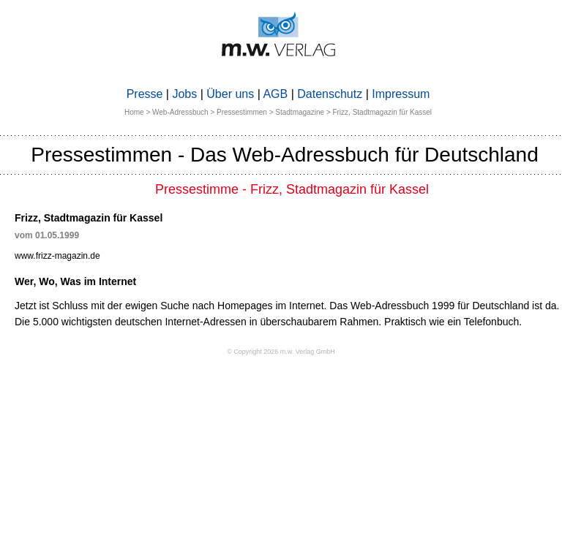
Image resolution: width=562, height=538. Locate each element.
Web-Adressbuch (180, 112)
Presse (145, 94)
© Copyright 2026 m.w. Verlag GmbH (281, 351)
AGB (275, 94)
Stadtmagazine (299, 112)
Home (134, 112)
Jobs (184, 94)
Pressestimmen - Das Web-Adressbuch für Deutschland (285, 154)
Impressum (401, 94)
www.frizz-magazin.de (57, 256)
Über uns (230, 94)
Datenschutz (329, 94)
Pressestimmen (242, 112)
